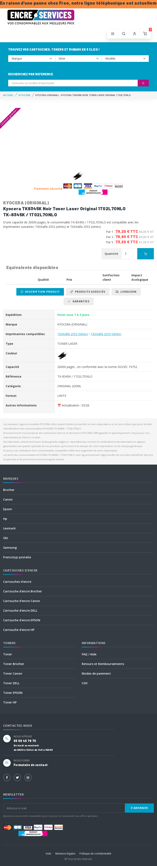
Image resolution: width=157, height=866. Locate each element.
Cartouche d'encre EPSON (21, 620)
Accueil (8, 95)
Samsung (10, 548)
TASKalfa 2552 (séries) (72, 334)
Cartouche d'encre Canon (21, 601)
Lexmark (9, 528)
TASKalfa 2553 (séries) (106, 334)
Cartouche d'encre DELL (20, 610)
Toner (7, 654)
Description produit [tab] (40, 291)
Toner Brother (13, 664)
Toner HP (10, 702)
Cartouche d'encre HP (18, 630)
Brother (8, 490)
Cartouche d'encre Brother (22, 591)
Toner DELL (11, 683)
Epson (7, 509)
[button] (123, 33)
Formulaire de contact (31, 765)
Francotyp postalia (17, 557)
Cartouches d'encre (17, 582)
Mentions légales (65, 853)
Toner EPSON (12, 693)
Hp (5, 519)
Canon (8, 499)
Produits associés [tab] (87, 291)
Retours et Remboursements (103, 664)
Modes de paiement (96, 673)
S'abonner (139, 808)
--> (31, 58)
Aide (48, 853)
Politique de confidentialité (95, 853)
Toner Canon (12, 673)
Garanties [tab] (78, 301)
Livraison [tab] (126, 291)
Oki (5, 538)
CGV (85, 683)
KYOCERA (24, 95)
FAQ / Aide (89, 654)
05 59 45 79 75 (25, 741)
